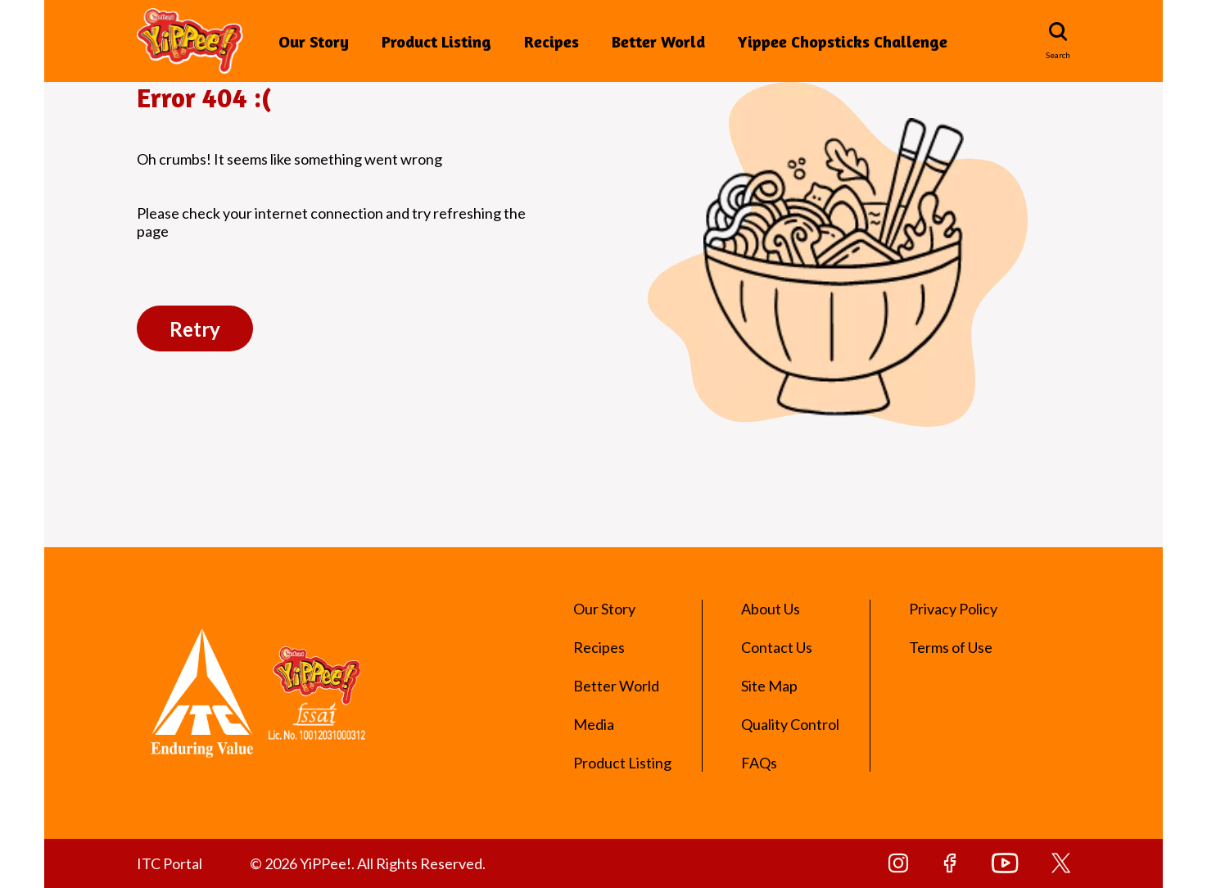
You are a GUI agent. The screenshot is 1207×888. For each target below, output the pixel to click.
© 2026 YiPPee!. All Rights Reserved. (368, 863)
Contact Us (776, 647)
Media (593, 724)
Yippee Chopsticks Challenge (842, 41)
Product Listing (436, 41)
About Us (770, 609)
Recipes (551, 41)
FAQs (759, 763)
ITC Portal (169, 863)
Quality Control (790, 724)
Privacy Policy (953, 609)
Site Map (769, 686)
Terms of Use (950, 647)
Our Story (313, 41)
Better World (658, 41)
